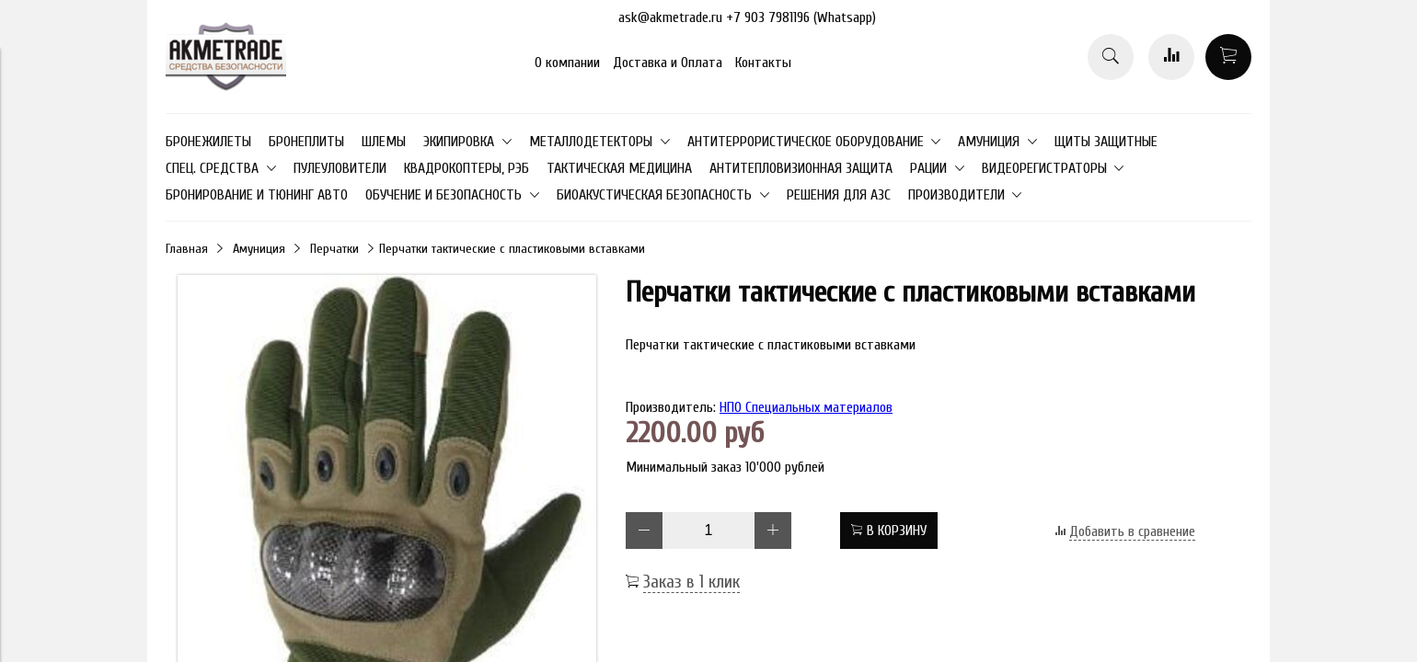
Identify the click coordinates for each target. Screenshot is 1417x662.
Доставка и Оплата (667, 62)
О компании (567, 62)
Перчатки (334, 249)
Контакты (763, 62)
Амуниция (259, 249)
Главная (187, 249)
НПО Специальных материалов (806, 407)
